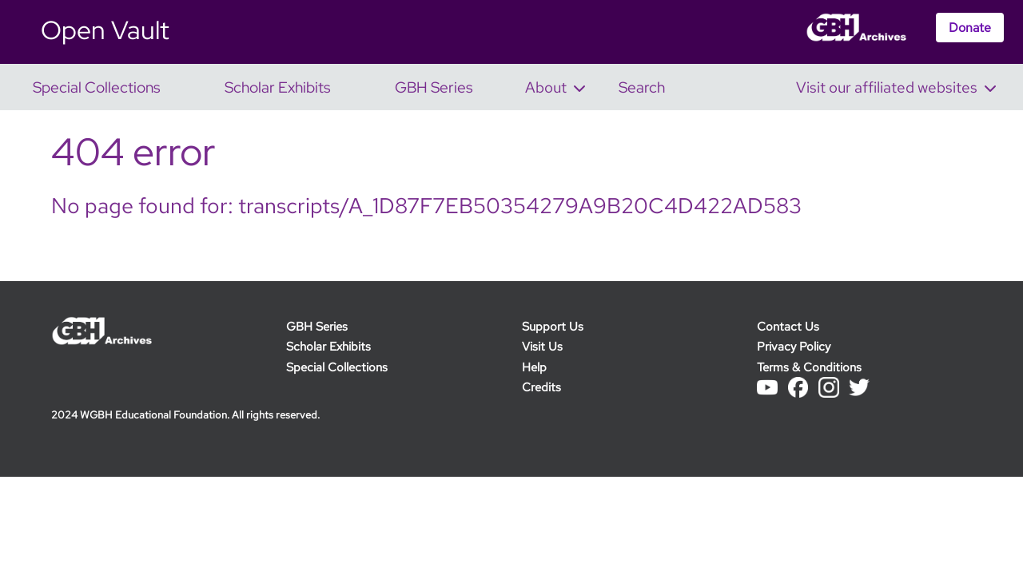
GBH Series (317, 326)
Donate (970, 27)
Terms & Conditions (809, 367)
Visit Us (542, 346)
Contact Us (788, 326)
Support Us (552, 326)
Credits (541, 387)
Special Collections (337, 367)
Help (534, 367)
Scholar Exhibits (328, 346)
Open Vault (105, 30)
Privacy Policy (793, 346)
